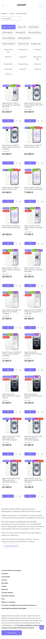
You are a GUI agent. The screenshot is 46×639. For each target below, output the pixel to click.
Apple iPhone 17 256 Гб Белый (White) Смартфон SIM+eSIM (11, 105)
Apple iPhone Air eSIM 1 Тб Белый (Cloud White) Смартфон (11, 311)
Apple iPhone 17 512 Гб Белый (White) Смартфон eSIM (33, 227)
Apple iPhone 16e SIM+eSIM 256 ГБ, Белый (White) (11, 396)
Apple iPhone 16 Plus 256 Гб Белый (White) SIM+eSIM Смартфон (33, 438)
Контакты (4, 573)
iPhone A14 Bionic (9, 38)
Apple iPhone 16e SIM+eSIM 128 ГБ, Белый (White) (33, 396)
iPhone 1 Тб (22, 27)
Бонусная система (8, 596)
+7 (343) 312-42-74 (10, 546)
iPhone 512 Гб (20, 33)
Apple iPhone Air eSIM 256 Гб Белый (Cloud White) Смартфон (11, 354)
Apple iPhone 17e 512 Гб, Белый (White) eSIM (33, 146)
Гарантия (4, 589)
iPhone (11, 13)
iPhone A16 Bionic (9, 44)
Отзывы (4, 580)
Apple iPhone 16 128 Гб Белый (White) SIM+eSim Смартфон (11, 147)
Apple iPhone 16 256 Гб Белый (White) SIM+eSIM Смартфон (33, 105)
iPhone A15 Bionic (24, 38)
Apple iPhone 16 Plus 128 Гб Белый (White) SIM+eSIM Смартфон (11, 480)
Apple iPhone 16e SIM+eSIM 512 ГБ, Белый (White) (33, 354)
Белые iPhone (8, 27)
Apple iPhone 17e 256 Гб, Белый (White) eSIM (11, 188)
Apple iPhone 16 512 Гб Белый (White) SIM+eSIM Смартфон (33, 480)
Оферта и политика (8, 602)
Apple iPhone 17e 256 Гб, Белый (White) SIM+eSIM (11, 226)
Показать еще (36, 44)
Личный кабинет (7, 592)
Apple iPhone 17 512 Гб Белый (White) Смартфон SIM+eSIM (33, 269)
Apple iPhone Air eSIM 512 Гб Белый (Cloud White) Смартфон (33, 311)
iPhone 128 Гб (33, 27)
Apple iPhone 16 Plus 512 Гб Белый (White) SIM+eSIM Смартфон (11, 438)
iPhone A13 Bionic (34, 33)
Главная (4, 13)
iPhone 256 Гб (8, 33)
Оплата (4, 586)
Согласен (11, 632)
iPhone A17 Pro (23, 44)
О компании (5, 577)
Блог (3, 599)
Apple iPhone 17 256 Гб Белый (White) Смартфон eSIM (11, 269)
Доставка (4, 583)
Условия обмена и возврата (11, 570)
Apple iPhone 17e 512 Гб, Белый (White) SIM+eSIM (33, 188)
